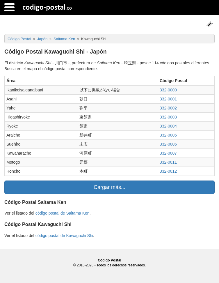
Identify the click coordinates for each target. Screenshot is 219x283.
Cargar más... (109, 187)
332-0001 (168, 99)
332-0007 (168, 153)
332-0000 (168, 90)
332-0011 (168, 162)
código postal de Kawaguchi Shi (64, 235)
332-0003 (168, 117)
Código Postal (109, 260)
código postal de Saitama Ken (62, 213)
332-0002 (168, 108)
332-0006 (168, 144)
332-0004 (168, 126)
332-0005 (168, 135)
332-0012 (168, 171)
